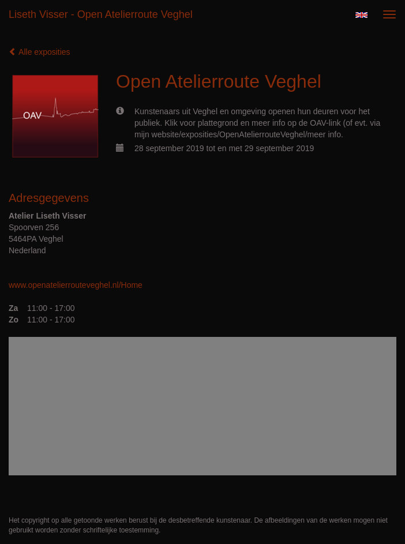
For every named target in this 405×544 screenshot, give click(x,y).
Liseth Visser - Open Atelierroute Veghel (101, 14)
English (361, 15)
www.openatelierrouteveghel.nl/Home (75, 285)
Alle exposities (39, 52)
